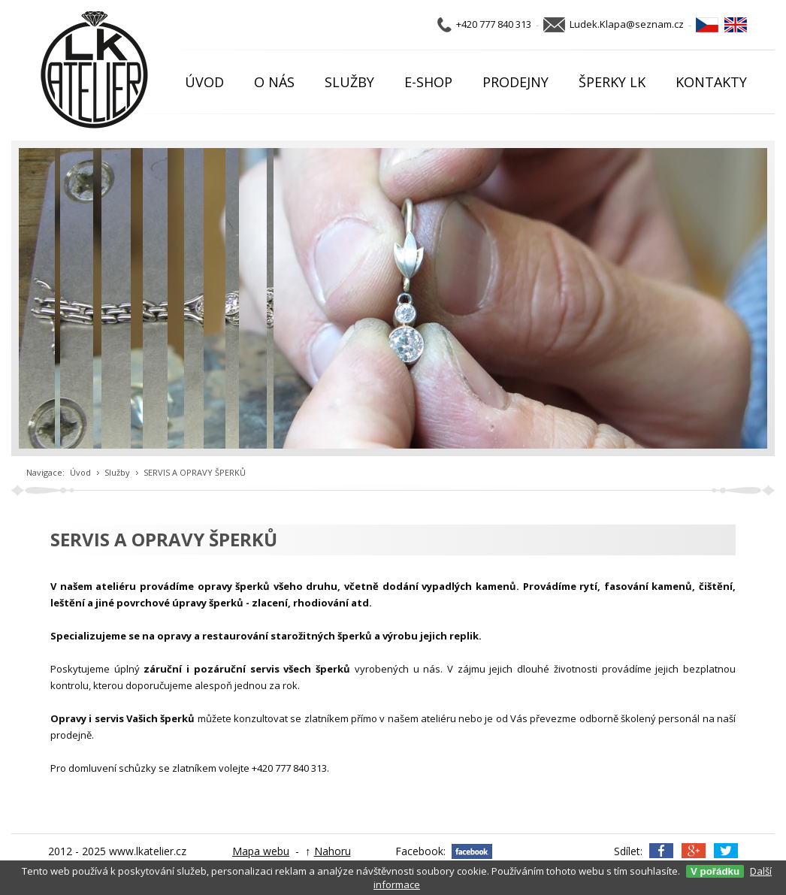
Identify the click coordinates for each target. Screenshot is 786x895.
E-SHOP (428, 82)
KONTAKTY (711, 82)
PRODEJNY (515, 82)
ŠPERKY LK (612, 82)
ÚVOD (204, 82)
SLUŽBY (349, 82)
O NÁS (274, 82)
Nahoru (332, 851)
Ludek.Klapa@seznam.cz (627, 24)
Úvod (80, 472)
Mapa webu (260, 851)
